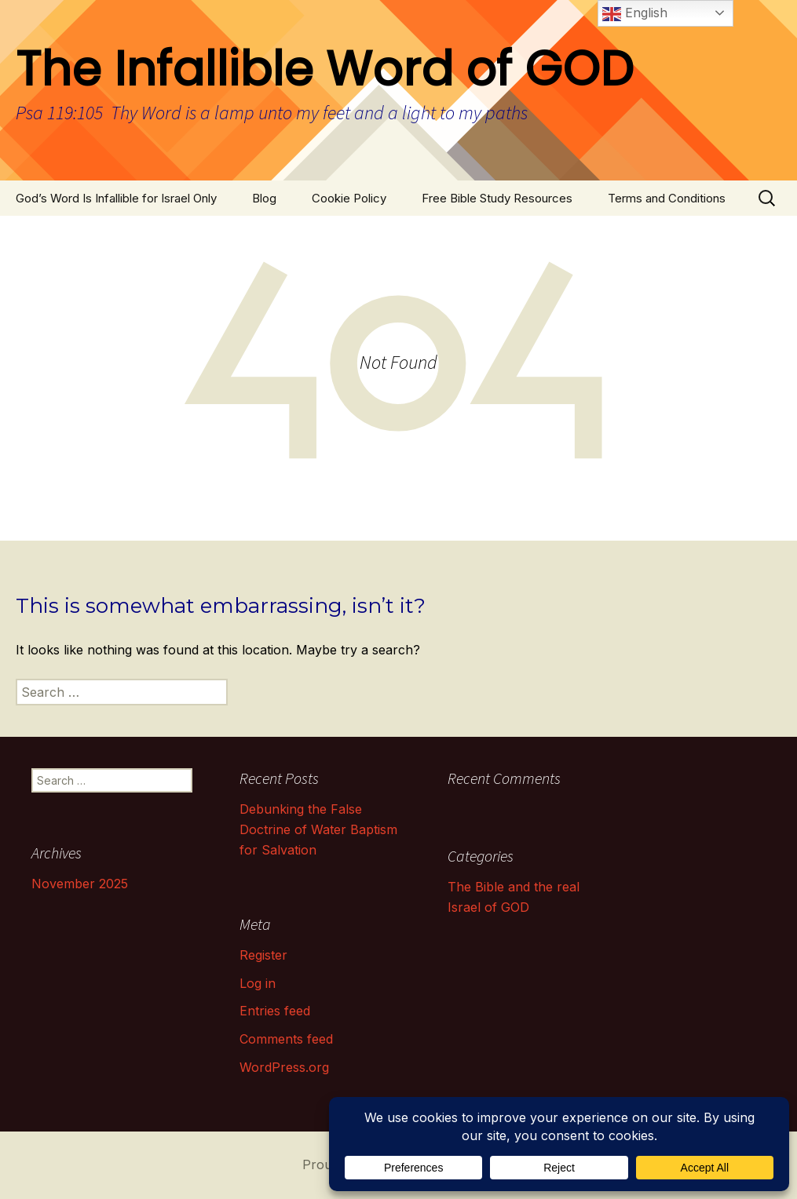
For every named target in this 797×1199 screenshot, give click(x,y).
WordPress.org (284, 1067)
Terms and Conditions (667, 198)
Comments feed (286, 1039)
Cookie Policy (349, 198)
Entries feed (274, 1011)
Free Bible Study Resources (497, 198)
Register (263, 955)
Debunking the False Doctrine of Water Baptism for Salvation (318, 829)
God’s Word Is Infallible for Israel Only (116, 198)
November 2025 (79, 883)
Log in (257, 983)
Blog (264, 198)
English (634, 14)
